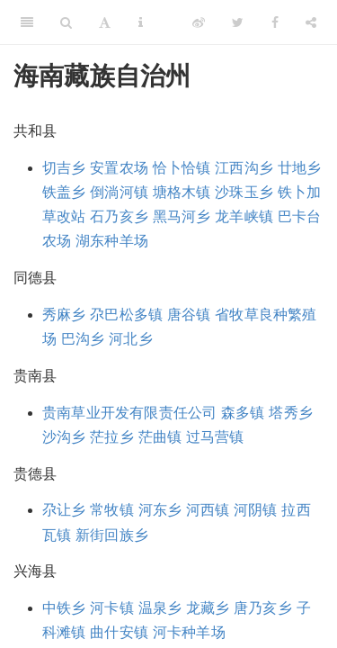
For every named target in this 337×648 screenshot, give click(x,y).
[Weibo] (198, 22)
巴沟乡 (83, 338)
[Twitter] (237, 22)
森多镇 (243, 412)
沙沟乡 (64, 437)
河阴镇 (256, 510)
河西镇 (208, 510)
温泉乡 (160, 608)
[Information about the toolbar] (140, 22)
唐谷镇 (189, 314)
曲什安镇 (119, 632)
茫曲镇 (160, 437)
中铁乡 (64, 608)
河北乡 (131, 338)
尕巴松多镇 (126, 314)
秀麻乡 (64, 314)
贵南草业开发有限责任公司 (129, 412)
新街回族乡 (111, 535)
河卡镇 (112, 608)
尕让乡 (64, 510)
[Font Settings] (104, 22)
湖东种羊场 (111, 240)
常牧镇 (112, 510)
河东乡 (160, 510)
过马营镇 (215, 437)
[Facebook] (275, 22)
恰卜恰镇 (182, 168)
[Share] (311, 22)
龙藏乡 (208, 608)
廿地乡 (300, 168)
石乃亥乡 (119, 216)
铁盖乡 (64, 192)
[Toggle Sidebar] (27, 22)
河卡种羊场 (189, 632)
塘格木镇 (182, 192)
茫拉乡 (112, 437)
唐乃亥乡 (263, 608)
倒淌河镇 (119, 192)
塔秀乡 (291, 412)
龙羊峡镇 (244, 216)
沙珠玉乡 (244, 192)
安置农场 (119, 168)
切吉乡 (64, 168)
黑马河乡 (182, 216)
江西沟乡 (244, 168)
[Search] (66, 22)
